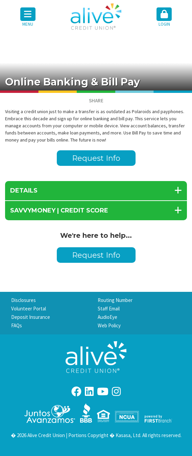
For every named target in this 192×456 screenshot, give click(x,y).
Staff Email (109, 308)
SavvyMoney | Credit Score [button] (59, 210)
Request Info (96, 158)
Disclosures (23, 300)
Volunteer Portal (28, 308)
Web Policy (109, 325)
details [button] (24, 190)
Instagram (116, 391)
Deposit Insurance (30, 317)
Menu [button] (27, 17)
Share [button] (96, 100)
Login (164, 17)
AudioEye (107, 317)
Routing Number (115, 300)
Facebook (76, 391)
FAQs (16, 325)
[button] (164, 17)
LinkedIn (89, 391)
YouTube (103, 391)
